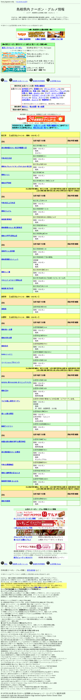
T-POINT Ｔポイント (42, 658)
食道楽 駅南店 (6, 219)
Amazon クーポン (14, 670)
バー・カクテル (56, 95)
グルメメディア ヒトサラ (23, 537)
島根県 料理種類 (37, 81)
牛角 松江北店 (6, 158)
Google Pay (7, 657)
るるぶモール (5, 630)
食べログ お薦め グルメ (22, 540)
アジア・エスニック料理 (54, 93)
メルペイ (40, 683)
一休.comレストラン (17, 615)
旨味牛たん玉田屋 (8, 251)
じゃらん (12, 688)
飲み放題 (33, 106)
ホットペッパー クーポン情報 (25, 518)
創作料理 (25, 91)
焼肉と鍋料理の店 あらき (10, 473)
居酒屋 (36, 89)
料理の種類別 (40, 86)
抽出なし (25, 106)
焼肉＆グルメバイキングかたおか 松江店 (16, 166)
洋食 (43, 91)
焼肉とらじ (5, 175)
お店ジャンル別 (39, 125)
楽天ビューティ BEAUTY (23, 557)
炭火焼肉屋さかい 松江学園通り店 (14, 148)
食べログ (3, 623)
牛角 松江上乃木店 (8, 203)
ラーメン (25, 98)
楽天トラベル (5, 688)
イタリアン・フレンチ (57, 91)
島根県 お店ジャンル (18, 81)
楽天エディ (4, 673)
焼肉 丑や (4, 390)
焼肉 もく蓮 (5, 272)
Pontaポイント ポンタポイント (10, 658)
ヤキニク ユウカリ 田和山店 (11, 280)
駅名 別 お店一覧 (39, 128)
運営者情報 (31, 570)
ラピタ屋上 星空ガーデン (10, 401)
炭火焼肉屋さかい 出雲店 (10, 452)
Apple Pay (12, 681)
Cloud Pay (22, 657)
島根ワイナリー (7, 426)
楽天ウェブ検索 (14, 655)
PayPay (48, 679)
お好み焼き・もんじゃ (30, 100)
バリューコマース (46, 653)
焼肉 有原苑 (5, 501)
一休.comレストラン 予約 (23, 528)
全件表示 (25, 89)
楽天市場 (37, 672)
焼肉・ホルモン (34, 93)
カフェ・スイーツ (38, 98)
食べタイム (4, 670)
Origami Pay (36, 679)
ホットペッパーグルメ (7, 591)
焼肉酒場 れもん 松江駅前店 (11, 227)
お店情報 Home (53, 81)
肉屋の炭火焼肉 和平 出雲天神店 (13, 441)
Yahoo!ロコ (43, 610)
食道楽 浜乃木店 (7, 288)
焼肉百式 (4, 346)
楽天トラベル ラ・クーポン (12, 48)
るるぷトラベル (21, 688)
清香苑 (3, 309)
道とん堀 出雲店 (7, 414)
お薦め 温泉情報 (24, 39)
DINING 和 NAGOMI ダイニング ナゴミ (16, 382)
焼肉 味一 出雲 (6, 329)
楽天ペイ (51, 672)
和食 (34, 91)
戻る (4, 81)
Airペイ (13, 675)
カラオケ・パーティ (39, 95)
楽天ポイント (36, 688)
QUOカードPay (22, 683)
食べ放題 (41, 106)
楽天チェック (18, 673)
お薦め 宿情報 (40, 39)
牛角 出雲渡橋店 (7, 465)
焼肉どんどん (6, 211)
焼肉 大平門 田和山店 (9, 236)
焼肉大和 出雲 (6, 338)
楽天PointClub (33, 681)
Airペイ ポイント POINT (48, 675)
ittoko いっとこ (7, 354)
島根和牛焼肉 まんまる (9, 481)
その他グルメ (55, 98)
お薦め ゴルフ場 (57, 39)
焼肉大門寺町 (6, 183)
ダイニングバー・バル (52, 89)
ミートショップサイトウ (10, 362)
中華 (23, 93)
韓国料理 (45, 100)
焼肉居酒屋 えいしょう (9, 259)
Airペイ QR (26, 675)
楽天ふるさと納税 (51, 683)
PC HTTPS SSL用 (21, 2)
